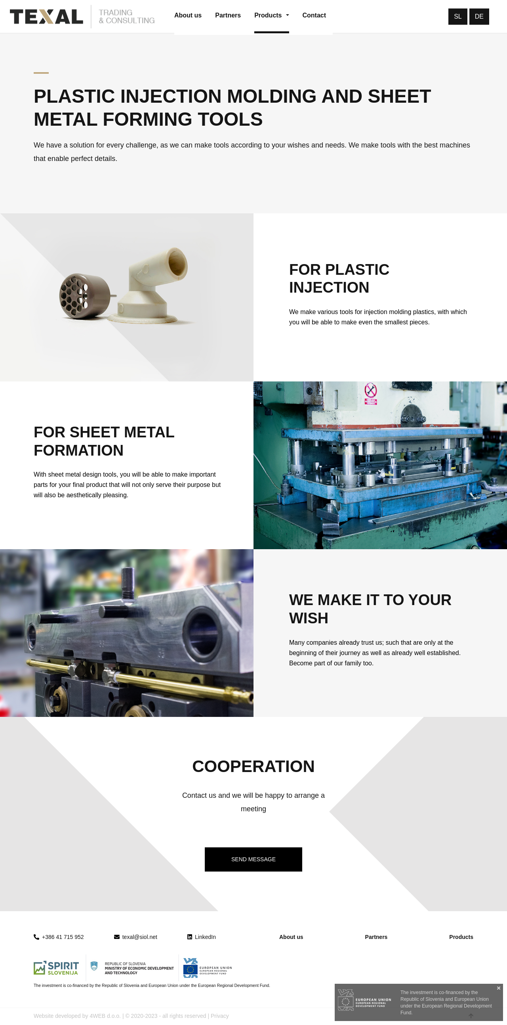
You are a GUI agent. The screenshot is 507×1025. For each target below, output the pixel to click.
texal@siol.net (135, 937)
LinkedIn (201, 937)
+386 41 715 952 (63, 937)
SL (458, 16)
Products (461, 937)
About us (291, 937)
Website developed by (61, 1016)
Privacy (220, 1016)
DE (479, 16)
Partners (376, 937)
